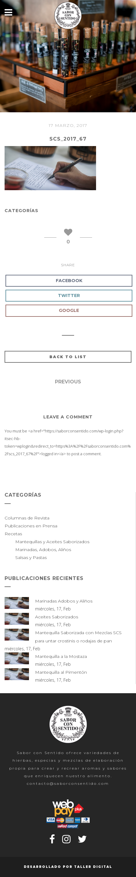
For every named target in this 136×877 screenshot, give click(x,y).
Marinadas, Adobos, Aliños (43, 549)
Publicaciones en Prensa (31, 526)
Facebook (69, 280)
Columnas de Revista (27, 518)
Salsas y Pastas (31, 557)
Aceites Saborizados (56, 617)
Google (69, 310)
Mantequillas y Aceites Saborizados (52, 541)
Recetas (13, 533)
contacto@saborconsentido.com (68, 783)
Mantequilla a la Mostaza (61, 656)
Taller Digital (93, 867)
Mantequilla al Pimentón (61, 672)
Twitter (69, 295)
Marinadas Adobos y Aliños (63, 601)
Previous (68, 382)
